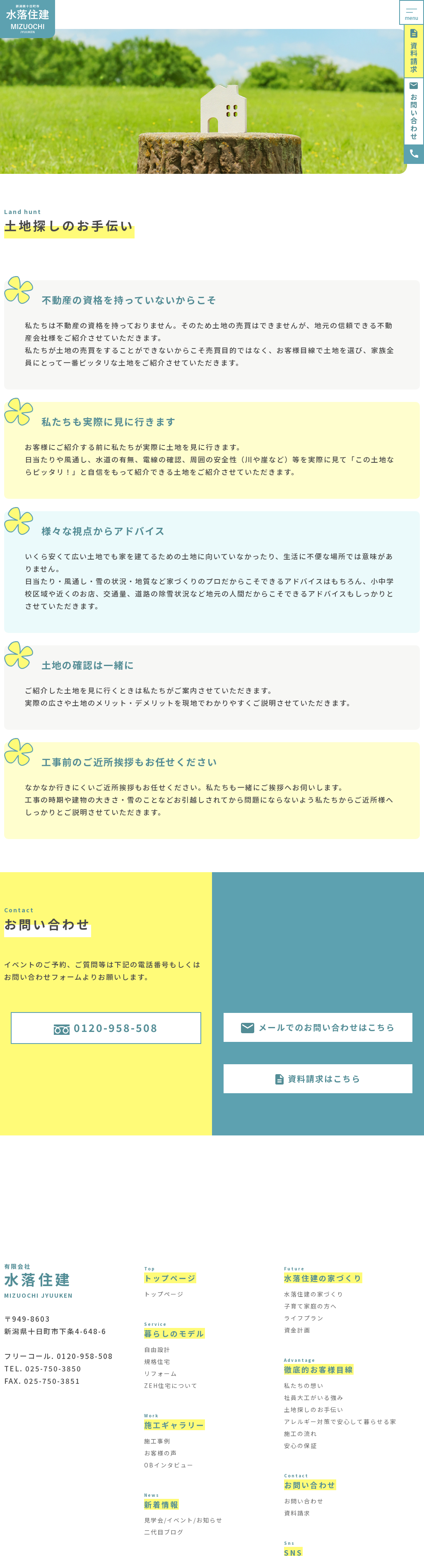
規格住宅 (157, 1361)
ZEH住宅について (171, 1385)
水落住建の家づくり (314, 1294)
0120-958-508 (106, 1027)
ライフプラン (304, 1318)
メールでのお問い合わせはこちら (318, 1027)
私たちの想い (304, 1385)
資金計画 (297, 1330)
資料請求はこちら (318, 1079)
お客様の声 (160, 1453)
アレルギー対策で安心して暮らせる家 (340, 1421)
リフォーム (160, 1373)
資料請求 (414, 51)
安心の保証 (300, 1445)
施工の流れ (300, 1433)
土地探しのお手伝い (314, 1409)
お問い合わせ (414, 111)
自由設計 (157, 1349)
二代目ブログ (164, 1532)
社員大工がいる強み (314, 1397)
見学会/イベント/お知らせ (183, 1520)
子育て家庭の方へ (310, 1306)
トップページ (164, 1294)
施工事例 (157, 1441)
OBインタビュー (169, 1465)
